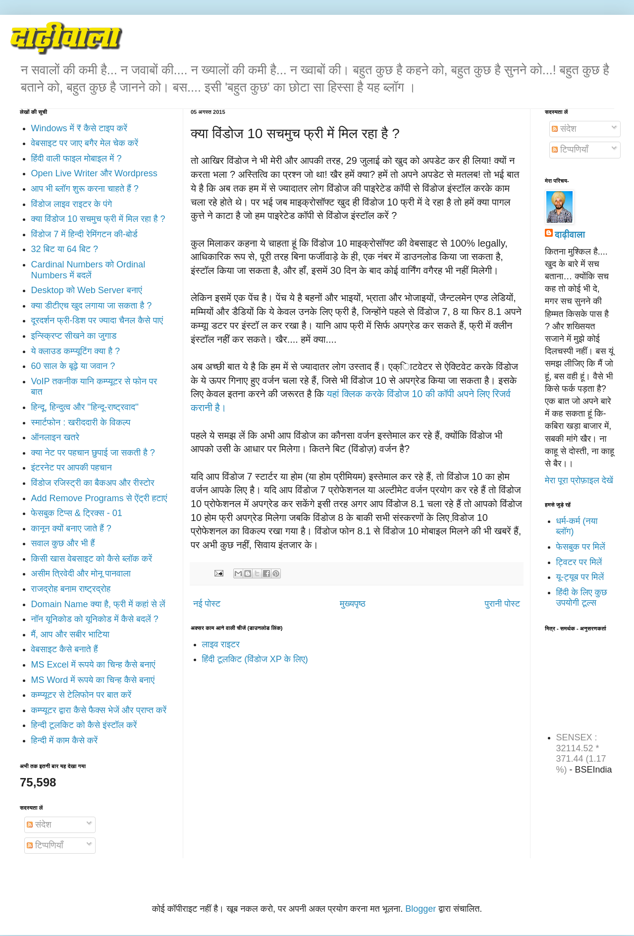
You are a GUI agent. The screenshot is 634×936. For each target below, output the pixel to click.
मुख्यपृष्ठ (353, 604)
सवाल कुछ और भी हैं (63, 543)
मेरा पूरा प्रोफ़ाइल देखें (579, 480)
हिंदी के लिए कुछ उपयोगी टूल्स (581, 597)
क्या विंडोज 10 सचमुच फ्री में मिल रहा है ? (98, 219)
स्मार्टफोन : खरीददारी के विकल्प (81, 422)
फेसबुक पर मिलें (580, 547)
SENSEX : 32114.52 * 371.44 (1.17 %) (581, 753)
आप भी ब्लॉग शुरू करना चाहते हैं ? (85, 189)
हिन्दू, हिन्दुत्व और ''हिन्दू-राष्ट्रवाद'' (85, 407)
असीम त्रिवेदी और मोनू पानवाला (81, 573)
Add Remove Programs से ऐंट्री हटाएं (99, 498)
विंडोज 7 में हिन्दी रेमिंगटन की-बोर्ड (84, 234)
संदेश (39, 825)
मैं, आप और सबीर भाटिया (70, 634)
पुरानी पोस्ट (502, 604)
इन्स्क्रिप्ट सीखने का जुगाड (74, 336)
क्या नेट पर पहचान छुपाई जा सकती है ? (93, 453)
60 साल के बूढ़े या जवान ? (73, 366)
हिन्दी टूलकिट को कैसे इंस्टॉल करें (84, 725)
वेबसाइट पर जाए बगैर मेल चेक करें (85, 143)
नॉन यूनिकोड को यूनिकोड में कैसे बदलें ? (94, 619)
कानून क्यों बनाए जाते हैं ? (71, 528)
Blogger (420, 909)
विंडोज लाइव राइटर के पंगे (71, 204)
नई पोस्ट (206, 604)
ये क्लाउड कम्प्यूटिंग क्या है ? (75, 351)
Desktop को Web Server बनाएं (86, 290)
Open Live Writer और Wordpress (94, 173)
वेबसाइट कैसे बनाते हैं (64, 649)
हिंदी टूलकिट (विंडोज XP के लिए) (255, 659)
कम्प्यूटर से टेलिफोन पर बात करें (81, 695)
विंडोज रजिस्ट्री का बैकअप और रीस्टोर (93, 483)
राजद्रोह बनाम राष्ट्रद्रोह (71, 589)
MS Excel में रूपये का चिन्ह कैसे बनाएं (93, 665)
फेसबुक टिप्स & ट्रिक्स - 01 (76, 513)
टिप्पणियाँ (45, 845)
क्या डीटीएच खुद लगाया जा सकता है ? (91, 306)
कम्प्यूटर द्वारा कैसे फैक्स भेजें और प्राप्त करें (99, 710)
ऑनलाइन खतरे (55, 437)
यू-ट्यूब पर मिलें (580, 577)
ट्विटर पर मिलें (579, 562)
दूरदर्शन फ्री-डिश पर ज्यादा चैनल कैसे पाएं (97, 320)
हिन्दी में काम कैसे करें (64, 740)
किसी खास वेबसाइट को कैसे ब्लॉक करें (92, 559)
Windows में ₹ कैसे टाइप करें (79, 128)
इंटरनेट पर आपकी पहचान (71, 467)
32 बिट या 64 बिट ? (64, 249)
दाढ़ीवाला (570, 235)
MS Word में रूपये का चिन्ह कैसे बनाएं (93, 680)
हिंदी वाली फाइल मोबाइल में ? (76, 158)
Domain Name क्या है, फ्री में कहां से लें (98, 604)
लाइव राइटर (221, 644)
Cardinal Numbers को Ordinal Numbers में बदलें (88, 270)
